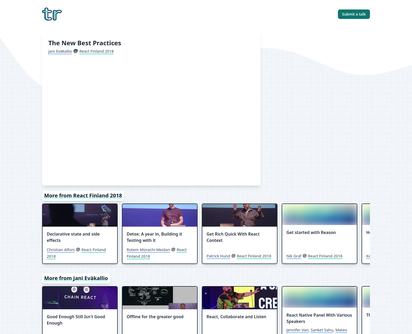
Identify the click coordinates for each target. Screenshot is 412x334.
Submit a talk (354, 14)
